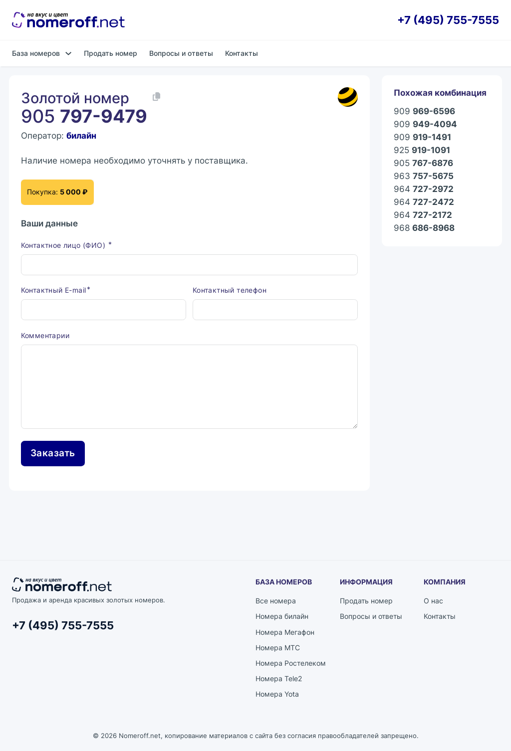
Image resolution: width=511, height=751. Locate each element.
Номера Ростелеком (291, 663)
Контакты (241, 53)
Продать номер (110, 53)
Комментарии (45, 335)
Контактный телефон (229, 290)
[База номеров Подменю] (68, 53)
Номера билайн (282, 616)
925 (422, 150)
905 (423, 163)
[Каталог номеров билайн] (348, 97)
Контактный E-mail (53, 290)
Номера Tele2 (279, 678)
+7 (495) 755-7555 (448, 19)
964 (424, 189)
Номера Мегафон (285, 632)
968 (424, 227)
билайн (81, 135)
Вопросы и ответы (181, 53)
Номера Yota (277, 694)
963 (424, 176)
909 (424, 111)
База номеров (36, 53)
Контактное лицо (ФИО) (64, 245)
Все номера (276, 600)
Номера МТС (278, 647)
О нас (433, 600)
